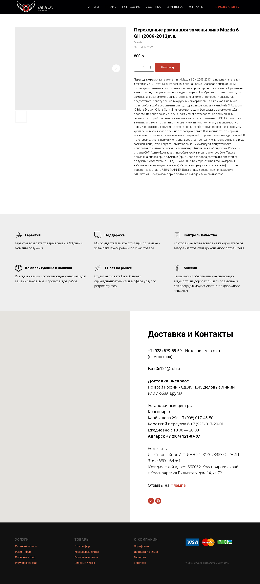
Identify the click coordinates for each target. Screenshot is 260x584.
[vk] (151, 501)
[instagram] (158, 501)
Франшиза (175, 7)
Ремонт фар (23, 551)
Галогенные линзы (86, 557)
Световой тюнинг (26, 546)
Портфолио (131, 7)
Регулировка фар (26, 562)
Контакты (196, 7)
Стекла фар (82, 546)
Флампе (178, 485)
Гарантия (140, 557)
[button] (226, 7)
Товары (110, 7)
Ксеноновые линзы (87, 551)
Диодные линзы (85, 562)
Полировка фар (25, 557)
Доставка (153, 7)
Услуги (93, 7)
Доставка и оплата (146, 551)
